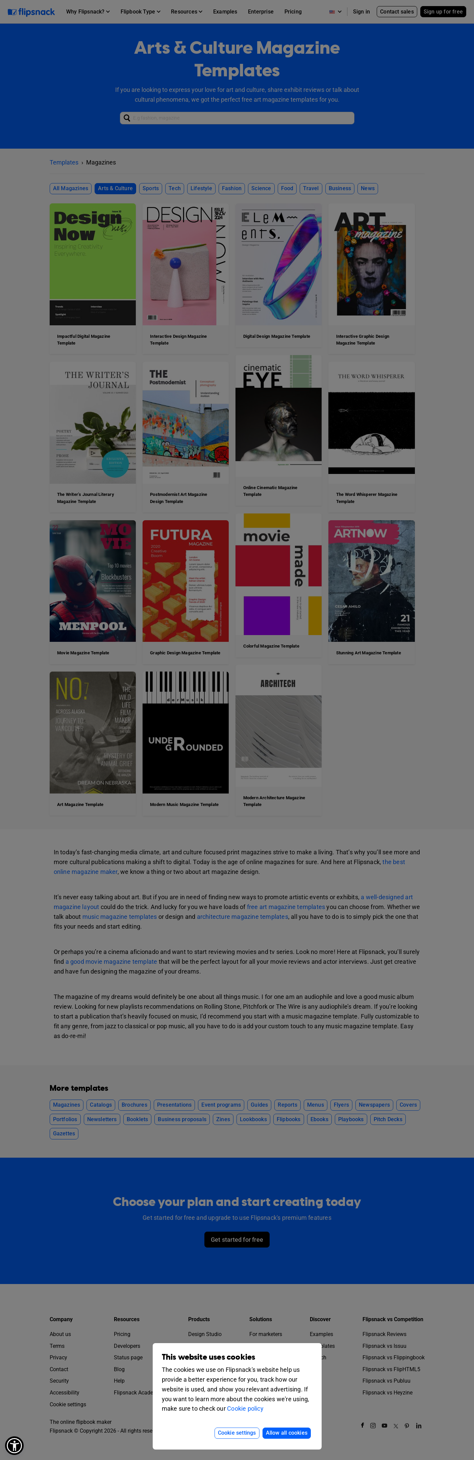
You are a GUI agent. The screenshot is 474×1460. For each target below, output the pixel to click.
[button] (14, 1445)
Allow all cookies (286, 1433)
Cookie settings (237, 1433)
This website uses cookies (208, 1357)
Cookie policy (245, 1408)
